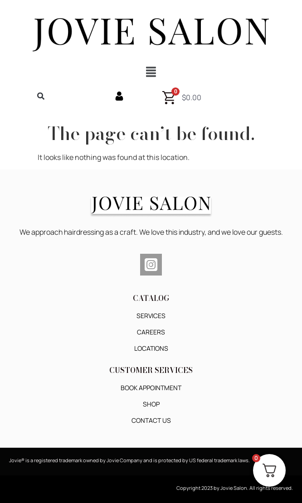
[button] (150, 72)
